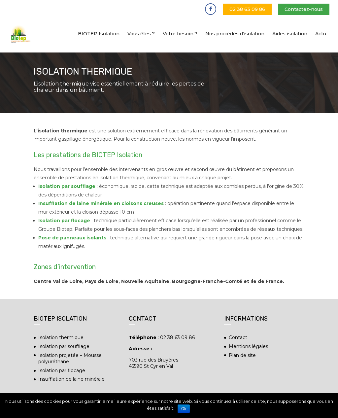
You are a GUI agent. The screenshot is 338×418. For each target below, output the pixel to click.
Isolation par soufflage (67, 186)
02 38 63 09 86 (247, 9)
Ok (183, 408)
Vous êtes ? (141, 34)
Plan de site (242, 355)
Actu (320, 34)
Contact (238, 337)
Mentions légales (248, 346)
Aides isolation (289, 34)
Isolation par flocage (61, 370)
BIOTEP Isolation (98, 34)
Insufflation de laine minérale (71, 379)
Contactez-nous (304, 9)
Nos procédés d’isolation (234, 34)
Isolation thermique (61, 337)
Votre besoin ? (180, 34)
